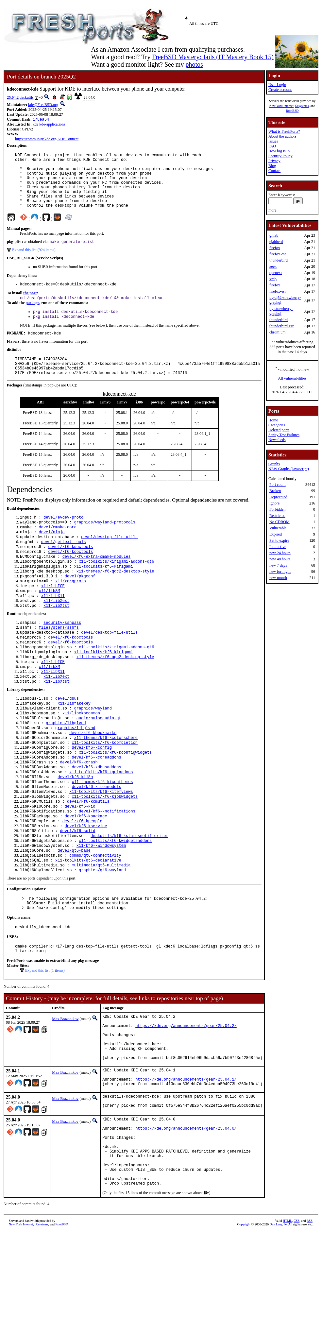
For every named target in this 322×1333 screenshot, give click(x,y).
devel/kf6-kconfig (91, 796)
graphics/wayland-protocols (104, 544)
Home (273, 420)
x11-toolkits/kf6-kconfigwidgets (115, 802)
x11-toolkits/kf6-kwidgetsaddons (115, 902)
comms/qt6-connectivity (95, 918)
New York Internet (281, 106)
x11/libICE (53, 616)
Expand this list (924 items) (34, 263)
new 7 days (278, 565)
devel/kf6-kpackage (86, 874)
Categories (276, 425)
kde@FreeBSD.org (43, 104)
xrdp (273, 279)
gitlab (273, 235)
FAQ (272, 146)
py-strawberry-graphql (281, 311)
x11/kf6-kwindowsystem (101, 907)
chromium (277, 332)
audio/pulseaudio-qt (98, 763)
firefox (274, 248)
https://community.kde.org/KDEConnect (46, 139)
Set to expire (279, 540)
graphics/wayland (93, 752)
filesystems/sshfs (59, 662)
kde (35, 125)
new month (278, 577)
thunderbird (278, 260)
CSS (296, 1322)
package (32, 317)
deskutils (27, 97)
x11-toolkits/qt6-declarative (88, 924)
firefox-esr (277, 254)
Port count (277, 484)
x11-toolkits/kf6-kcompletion (105, 791)
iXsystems (302, 106)
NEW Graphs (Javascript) (288, 469)
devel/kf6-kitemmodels (96, 841)
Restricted (277, 515)
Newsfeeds (277, 439)
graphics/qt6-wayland (102, 935)
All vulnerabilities (292, 378)
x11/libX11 (53, 627)
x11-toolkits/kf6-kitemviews (101, 846)
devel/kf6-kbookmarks (92, 779)
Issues (273, 141)
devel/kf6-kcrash (78, 813)
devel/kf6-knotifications (107, 868)
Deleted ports (278, 430)
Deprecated (278, 497)
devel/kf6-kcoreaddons (96, 807)
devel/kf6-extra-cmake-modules (96, 583)
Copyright (244, 1325)
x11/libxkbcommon (81, 757)
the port (30, 307)
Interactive (277, 546)
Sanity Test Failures (283, 435)
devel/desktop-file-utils (109, 561)
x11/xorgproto (70, 611)
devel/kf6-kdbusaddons (96, 818)
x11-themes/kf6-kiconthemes (102, 835)
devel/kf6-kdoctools (70, 572)
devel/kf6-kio (80, 863)
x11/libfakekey (74, 746)
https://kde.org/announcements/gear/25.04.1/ (186, 1163)
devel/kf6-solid (77, 891)
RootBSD (292, 110)
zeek (273, 266)
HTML (287, 1322)
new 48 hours (280, 559)
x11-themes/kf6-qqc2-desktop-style (115, 600)
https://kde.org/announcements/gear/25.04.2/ (186, 1099)
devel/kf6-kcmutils (88, 857)
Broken (275, 490)
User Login (277, 84)
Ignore (274, 503)
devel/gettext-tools (63, 566)
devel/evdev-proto (63, 538)
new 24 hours (280, 553)
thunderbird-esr (281, 326)
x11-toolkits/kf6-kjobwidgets (105, 852)
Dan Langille (278, 1325)
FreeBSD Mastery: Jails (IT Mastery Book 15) (213, 56)
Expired (275, 534)
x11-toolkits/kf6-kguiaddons (101, 824)
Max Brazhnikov (65, 1090)
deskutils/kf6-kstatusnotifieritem (129, 896)
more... (274, 210)
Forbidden (277, 509)
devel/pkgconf (80, 605)
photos (194, 64)
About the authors (282, 136)
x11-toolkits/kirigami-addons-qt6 (116, 588)
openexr (275, 272)
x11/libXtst (56, 638)
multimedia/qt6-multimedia (101, 929)
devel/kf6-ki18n (75, 829)
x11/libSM (49, 622)
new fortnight (280, 571)
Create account (280, 89)
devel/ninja (52, 555)
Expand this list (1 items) (45, 1041)
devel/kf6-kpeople (82, 879)
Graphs (274, 464)
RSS (310, 1322)
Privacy (274, 161)
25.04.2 (13, 97)
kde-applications (52, 125)
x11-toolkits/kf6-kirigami (103, 594)
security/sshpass (62, 656)
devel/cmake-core (57, 550)
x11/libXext (56, 633)
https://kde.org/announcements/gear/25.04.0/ (186, 1218)
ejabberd (276, 241)
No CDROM (279, 522)
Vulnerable (278, 528)
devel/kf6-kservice (86, 885)
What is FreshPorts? (284, 131)
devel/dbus (67, 740)
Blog (272, 165)
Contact (274, 170)
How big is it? (279, 151)
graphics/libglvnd (66, 768)
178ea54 (41, 120)
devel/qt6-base (74, 913)
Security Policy (280, 156)
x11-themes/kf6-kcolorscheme (106, 785)
